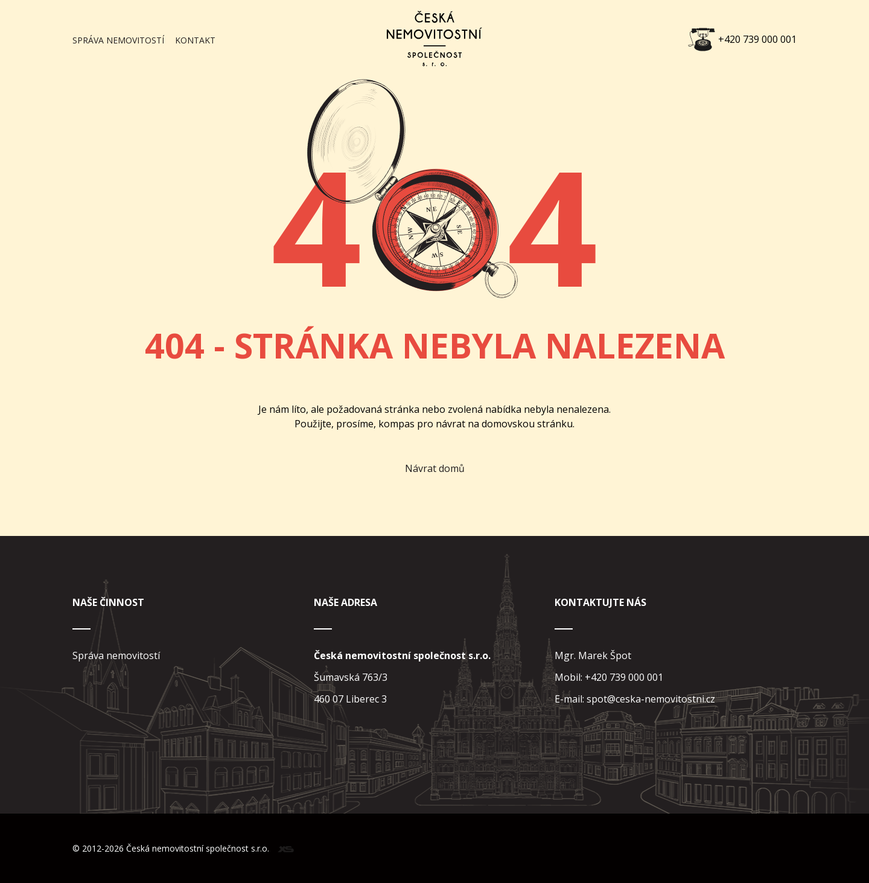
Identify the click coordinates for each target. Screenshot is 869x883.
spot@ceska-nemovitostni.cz (651, 699)
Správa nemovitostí (118, 40)
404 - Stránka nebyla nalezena (435, 345)
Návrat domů (435, 468)
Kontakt (195, 40)
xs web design (286, 849)
